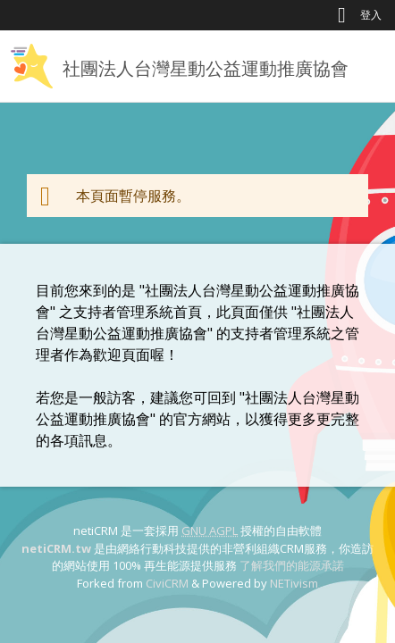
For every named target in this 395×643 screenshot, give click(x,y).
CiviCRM (167, 583)
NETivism (294, 583)
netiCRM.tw (56, 548)
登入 (371, 14)
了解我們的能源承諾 (292, 565)
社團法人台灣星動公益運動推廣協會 (206, 68)
